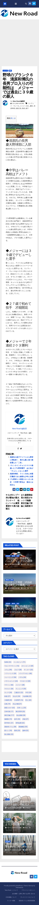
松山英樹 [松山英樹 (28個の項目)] (21, 715)
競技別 (13, 555)
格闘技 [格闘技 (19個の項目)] (8, 719)
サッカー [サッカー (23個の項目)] (28, 670)
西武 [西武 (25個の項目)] (17, 730)
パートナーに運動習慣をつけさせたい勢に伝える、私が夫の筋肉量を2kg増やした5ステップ (19, 805)
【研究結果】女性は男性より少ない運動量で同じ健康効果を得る (18, 824)
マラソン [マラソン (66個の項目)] (8, 685)
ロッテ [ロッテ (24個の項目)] (8, 692)
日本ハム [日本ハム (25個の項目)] (21, 708)
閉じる (13, 118)
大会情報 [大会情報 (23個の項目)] (27, 696)
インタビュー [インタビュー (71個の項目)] (19, 662)
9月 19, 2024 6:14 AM (14, 850)
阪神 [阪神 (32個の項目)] (25, 730)
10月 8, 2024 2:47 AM (14, 808)
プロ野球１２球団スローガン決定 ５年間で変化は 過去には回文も (21, 482)
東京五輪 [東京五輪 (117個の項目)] (9, 715)
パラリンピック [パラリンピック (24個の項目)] (11, 681)
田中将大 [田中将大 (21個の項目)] (8, 723)
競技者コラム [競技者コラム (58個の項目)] (10, 727)
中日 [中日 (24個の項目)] (28, 692)
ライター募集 (11, 900)
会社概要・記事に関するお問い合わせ (23, 893)
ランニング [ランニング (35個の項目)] (21, 689)
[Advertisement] (19, 39)
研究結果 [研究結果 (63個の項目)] (20, 723)
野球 (10, 70)
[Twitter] (21, 448)
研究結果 (8, 555)
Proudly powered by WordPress (13, 885)
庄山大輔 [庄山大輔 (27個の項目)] (17, 704)
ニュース (5, 70)
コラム (7, 799)
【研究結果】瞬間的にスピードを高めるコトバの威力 (18, 779)
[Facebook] (18, 448)
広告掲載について (11, 897)
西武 (23, 108)
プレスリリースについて (27, 897)
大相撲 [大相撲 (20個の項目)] (8, 700)
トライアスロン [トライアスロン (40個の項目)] (25, 673)
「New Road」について (11, 890)
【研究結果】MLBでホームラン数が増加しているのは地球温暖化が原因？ (19, 608)
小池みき (27, 808)
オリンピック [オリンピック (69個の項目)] (27, 666)
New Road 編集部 (19, 101)
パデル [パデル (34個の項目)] (22, 677)
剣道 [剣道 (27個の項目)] (7, 696)
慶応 (31, 106)
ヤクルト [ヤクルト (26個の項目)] (8, 689)
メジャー (23, 106)
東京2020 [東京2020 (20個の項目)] (20, 711)
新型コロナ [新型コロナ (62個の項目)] (9, 708)
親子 (27, 108)
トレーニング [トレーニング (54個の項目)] (10, 677)
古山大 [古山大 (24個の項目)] (16, 696)
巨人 (27, 106)
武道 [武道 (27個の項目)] (25, 719)
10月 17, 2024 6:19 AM (14, 783)
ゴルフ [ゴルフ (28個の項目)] (18, 670)
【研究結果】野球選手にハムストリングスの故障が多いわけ (18, 561)
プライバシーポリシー (28, 890)
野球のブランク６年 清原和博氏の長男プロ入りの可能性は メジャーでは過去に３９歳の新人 (18, 85)
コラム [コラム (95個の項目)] (8, 670)
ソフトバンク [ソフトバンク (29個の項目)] (10, 673)
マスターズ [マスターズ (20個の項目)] (25, 681)
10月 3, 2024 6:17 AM (14, 827)
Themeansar (19, 887)
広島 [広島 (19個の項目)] (7, 704)
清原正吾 (18, 108)
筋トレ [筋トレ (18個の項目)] (8, 730)
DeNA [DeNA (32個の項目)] (7, 662)
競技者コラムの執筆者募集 (27, 900)
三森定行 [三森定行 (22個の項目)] (18, 692)
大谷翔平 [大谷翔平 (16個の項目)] (18, 700)
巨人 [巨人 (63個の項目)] (28, 700)
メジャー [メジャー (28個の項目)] (20, 685)
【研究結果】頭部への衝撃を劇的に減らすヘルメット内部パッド (18, 846)
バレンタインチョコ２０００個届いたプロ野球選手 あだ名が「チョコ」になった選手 (21, 468)
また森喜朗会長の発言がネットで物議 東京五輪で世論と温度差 (27, 500)
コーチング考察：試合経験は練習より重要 (18, 583)
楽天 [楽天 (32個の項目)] (17, 719)
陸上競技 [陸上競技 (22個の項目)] (8, 734)
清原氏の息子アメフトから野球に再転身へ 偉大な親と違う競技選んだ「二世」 (21, 460)
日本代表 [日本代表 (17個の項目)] (8, 711)
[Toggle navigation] (16, 3)
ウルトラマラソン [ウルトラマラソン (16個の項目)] (11, 666)
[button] (26, 4)
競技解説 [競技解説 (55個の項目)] (23, 727)
